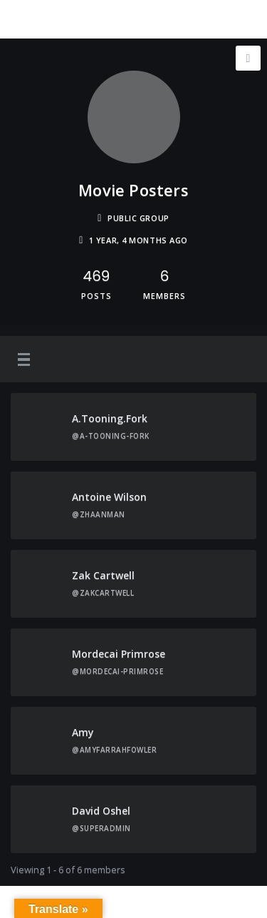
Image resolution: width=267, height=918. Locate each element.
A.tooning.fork (109, 418)
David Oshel (101, 810)
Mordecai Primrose (118, 654)
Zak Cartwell (103, 575)
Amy (83, 732)
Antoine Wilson (109, 497)
